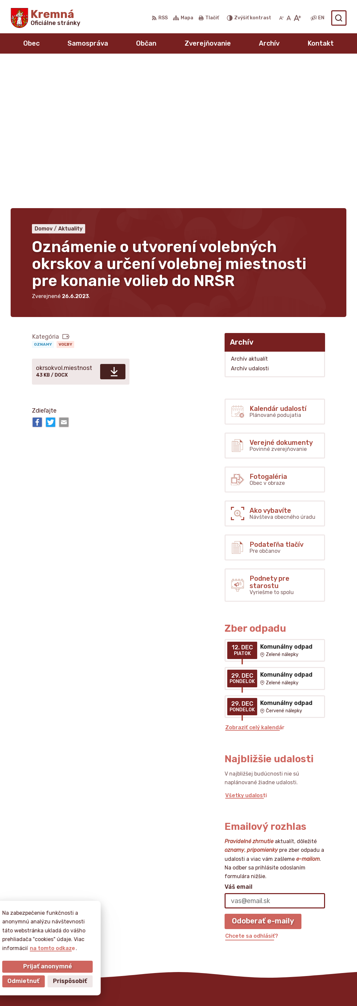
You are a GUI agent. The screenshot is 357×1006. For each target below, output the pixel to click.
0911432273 (289, 924)
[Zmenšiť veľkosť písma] (281, 18)
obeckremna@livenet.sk (304, 932)
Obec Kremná (205, 988)
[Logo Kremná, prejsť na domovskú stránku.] (45, 18)
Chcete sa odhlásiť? (251, 791)
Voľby (65, 199)
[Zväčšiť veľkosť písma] (297, 18)
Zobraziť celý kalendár (254, 583)
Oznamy (43, 199)
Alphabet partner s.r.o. (109, 988)
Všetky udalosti (246, 650)
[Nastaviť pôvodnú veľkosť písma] (288, 18)
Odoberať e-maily (263, 776)
